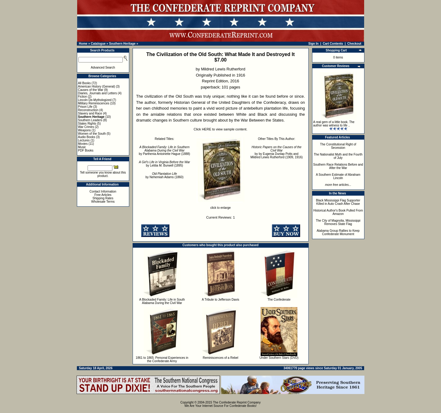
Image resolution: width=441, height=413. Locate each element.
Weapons (84, 130)
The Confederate (278, 299)
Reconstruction (88, 110)
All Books (84, 83)
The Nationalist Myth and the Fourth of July (338, 156)
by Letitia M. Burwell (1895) (164, 163)
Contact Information (102, 191)
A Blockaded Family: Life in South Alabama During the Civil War (162, 301)
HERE (206, 129)
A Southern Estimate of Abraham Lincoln (338, 176)
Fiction (82, 96)
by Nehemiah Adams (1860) (164, 175)
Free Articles (102, 195)
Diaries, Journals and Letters (97, 93)
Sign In (313, 43)
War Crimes (86, 127)
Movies (83, 143)
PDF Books (86, 150)
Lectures (84, 140)
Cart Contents (333, 43)
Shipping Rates (102, 198)
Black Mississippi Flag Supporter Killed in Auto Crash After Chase (338, 202)
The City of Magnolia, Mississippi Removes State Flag (338, 222)
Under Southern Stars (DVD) (278, 357)
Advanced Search (103, 67)
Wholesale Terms (103, 201)
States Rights (87, 123)
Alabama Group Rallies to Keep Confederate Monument (338, 232)
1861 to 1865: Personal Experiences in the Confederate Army (162, 359)
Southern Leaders (90, 120)
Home (83, 43)
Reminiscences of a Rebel (220, 357)
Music (82, 147)
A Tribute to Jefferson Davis (220, 299)
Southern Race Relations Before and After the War (338, 166)
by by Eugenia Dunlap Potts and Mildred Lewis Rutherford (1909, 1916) (277, 152)
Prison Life (85, 106)
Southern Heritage (122, 43)
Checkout (354, 43)
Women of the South (92, 133)
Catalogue (98, 43)
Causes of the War (90, 90)
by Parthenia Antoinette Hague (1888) (164, 150)
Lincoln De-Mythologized (95, 100)
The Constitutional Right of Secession (338, 146)
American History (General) (96, 86)
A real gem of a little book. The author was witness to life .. (334, 123)
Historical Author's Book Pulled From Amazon (338, 212)
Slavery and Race (90, 113)
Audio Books (86, 137)
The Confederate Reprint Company (237, 402)
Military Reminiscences (93, 103)
